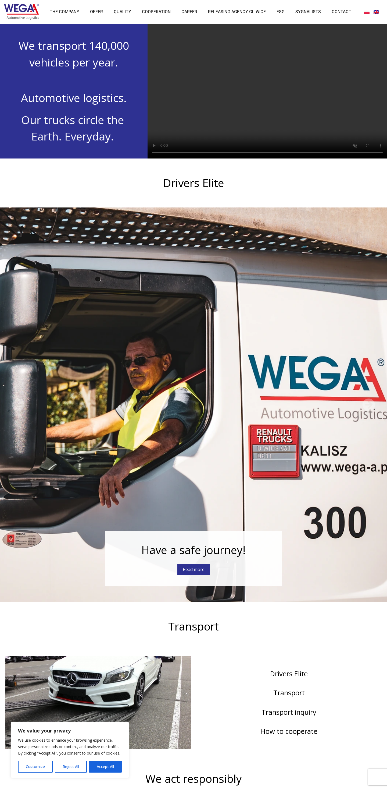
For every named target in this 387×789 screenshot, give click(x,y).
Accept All (105, 766)
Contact (341, 11)
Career (189, 11)
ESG (281, 11)
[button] (18, 405)
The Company (64, 11)
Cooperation (156, 11)
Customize (35, 766)
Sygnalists (308, 11)
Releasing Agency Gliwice (237, 11)
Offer (96, 11)
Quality (122, 11)
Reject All (71, 766)
